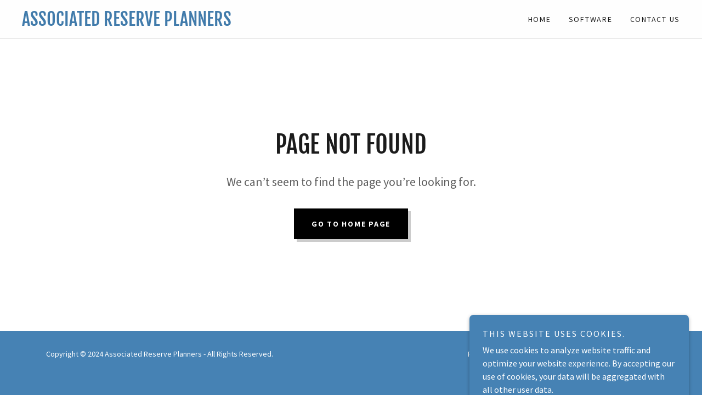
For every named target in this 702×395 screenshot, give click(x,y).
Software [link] (591, 19)
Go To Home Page (351, 224)
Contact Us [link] (655, 19)
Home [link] (539, 19)
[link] (186, 22)
